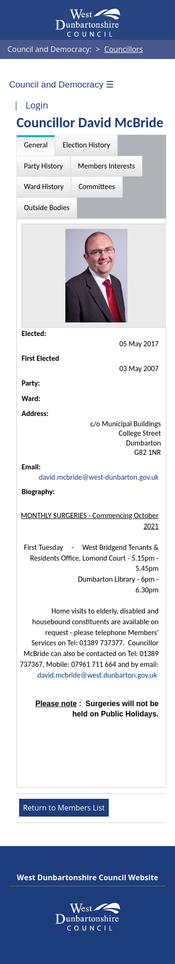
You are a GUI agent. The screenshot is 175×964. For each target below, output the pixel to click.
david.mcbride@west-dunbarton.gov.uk (99, 477)
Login (37, 105)
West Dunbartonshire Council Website (87, 877)
